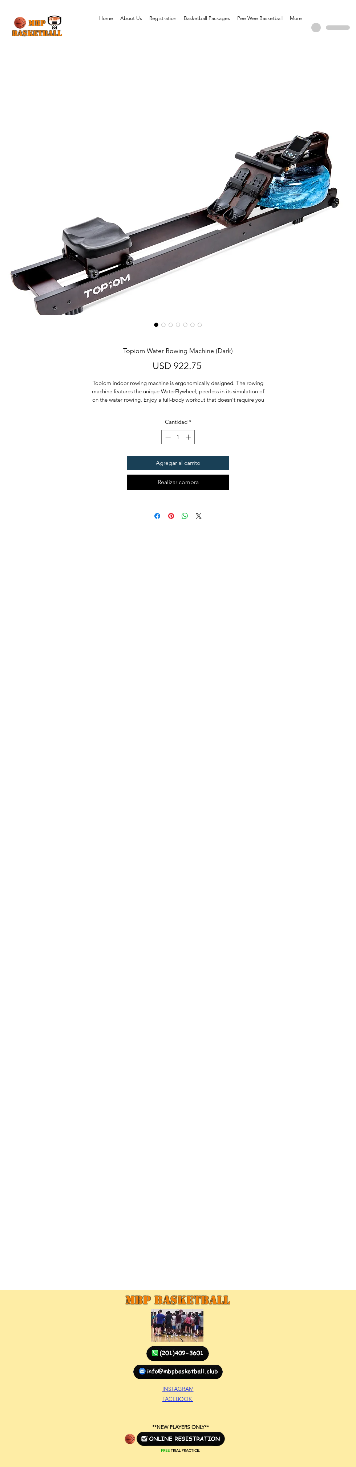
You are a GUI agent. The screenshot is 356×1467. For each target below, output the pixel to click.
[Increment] (189, 437)
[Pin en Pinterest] (171, 516)
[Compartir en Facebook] (157, 516)
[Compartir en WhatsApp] (185, 516)
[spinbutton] (178, 437)
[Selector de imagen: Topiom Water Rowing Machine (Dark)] (156, 324)
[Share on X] (198, 516)
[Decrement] (167, 437)
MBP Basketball (177, 1300)
